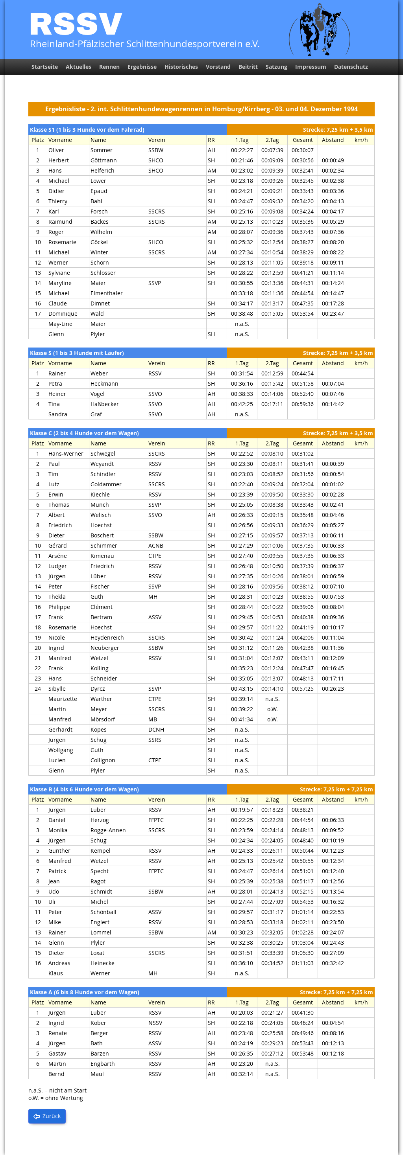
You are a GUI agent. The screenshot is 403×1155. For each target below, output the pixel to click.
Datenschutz (351, 66)
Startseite (44, 66)
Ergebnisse (142, 66)
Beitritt (248, 66)
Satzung (276, 66)
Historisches (181, 66)
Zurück (52, 1116)
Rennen (109, 66)
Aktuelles (78, 66)
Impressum (310, 66)
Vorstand (218, 66)
